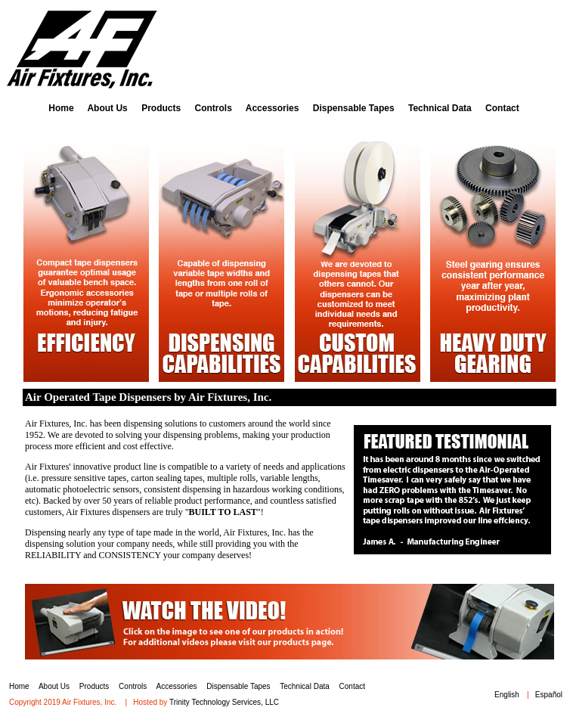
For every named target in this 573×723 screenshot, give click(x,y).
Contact (502, 108)
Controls (212, 108)
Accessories (272, 108)
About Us (107, 108)
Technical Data (440, 108)
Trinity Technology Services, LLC (224, 702)
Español (548, 694)
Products (161, 108)
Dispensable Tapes (354, 108)
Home (60, 108)
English (506, 694)
